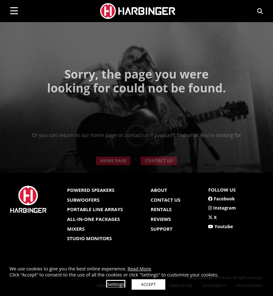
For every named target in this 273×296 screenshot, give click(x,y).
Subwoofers (83, 200)
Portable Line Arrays (95, 209)
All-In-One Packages (93, 219)
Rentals (161, 209)
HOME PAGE (113, 170)
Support (162, 229)
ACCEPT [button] (148, 284)
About (159, 190)
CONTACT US (159, 170)
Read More (139, 268)
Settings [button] (115, 284)
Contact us (165, 200)
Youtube (220, 226)
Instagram (222, 208)
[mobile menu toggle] (14, 10)
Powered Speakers (91, 190)
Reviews (161, 219)
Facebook (221, 199)
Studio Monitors (89, 238)
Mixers (76, 229)
